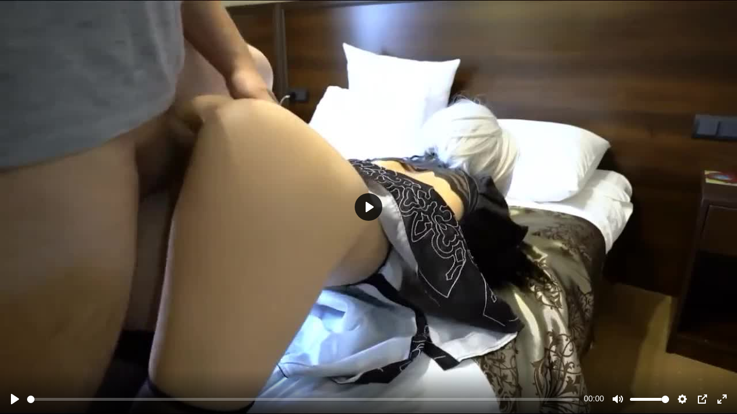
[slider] (303, 399)
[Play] (15, 399)
